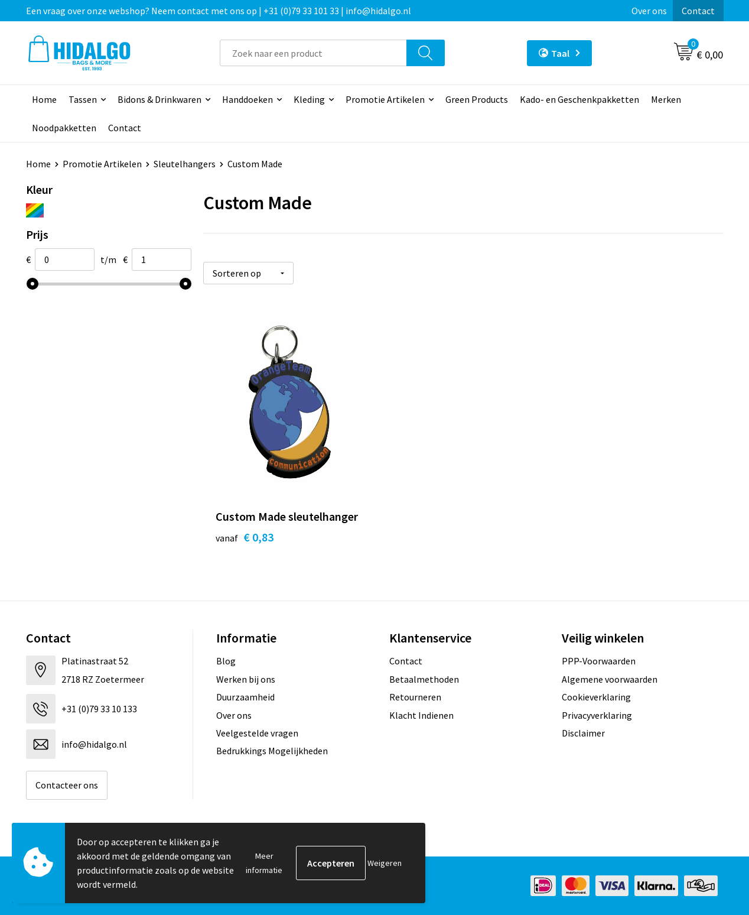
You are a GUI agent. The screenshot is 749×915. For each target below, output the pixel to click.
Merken (666, 99)
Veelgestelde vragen (257, 733)
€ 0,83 (244, 537)
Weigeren (384, 863)
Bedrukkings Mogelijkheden (272, 751)
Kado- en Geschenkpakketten (579, 99)
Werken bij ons (245, 679)
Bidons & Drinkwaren (159, 99)
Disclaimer (583, 733)
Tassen (83, 99)
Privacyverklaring (597, 715)
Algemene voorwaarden (609, 679)
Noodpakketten (64, 128)
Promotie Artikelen (385, 99)
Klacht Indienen (421, 715)
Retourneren (415, 697)
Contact (698, 11)
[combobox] (313, 53)
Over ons (649, 11)
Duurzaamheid (245, 697)
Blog (226, 661)
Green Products (476, 99)
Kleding (309, 99)
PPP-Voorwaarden (599, 661)
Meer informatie (264, 863)
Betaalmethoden (424, 679)
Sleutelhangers (185, 164)
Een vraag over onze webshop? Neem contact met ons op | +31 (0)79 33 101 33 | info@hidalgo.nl (218, 11)
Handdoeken (247, 99)
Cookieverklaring (596, 697)
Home (44, 99)
